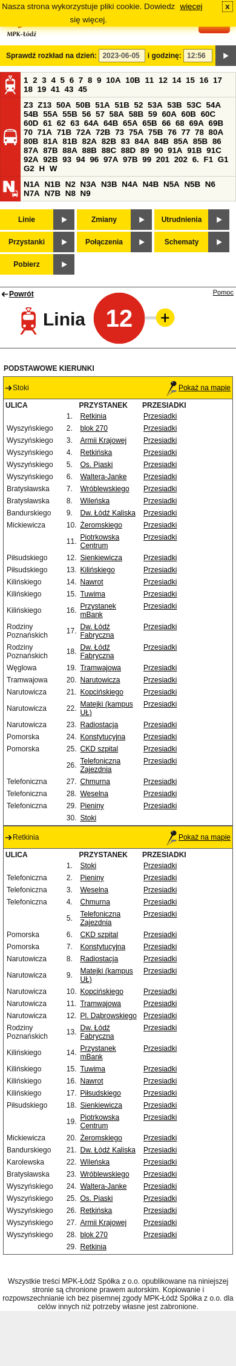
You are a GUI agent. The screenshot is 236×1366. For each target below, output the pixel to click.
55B (69, 114)
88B (89, 150)
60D (31, 123)
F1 (208, 159)
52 (138, 104)
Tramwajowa (100, 668)
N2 (70, 184)
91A (175, 150)
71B (64, 132)
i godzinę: (165, 55)
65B (149, 123)
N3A (88, 184)
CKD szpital (99, 749)
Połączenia (104, 242)
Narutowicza (100, 680)
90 (158, 150)
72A (83, 132)
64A (91, 123)
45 (82, 89)
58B (136, 114)
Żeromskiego (101, 525)
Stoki (88, 818)
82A (89, 141)
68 (180, 123)
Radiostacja (99, 725)
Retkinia (93, 416)
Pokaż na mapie (198, 388)
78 (199, 132)
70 (28, 132)
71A (45, 132)
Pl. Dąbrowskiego (108, 1015)
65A (130, 123)
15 (190, 80)
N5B (192, 184)
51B (121, 104)
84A (141, 141)
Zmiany (104, 219)
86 (216, 141)
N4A (130, 184)
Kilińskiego (97, 570)
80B (31, 141)
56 (86, 114)
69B (216, 123)
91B (194, 150)
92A (31, 159)
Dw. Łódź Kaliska (107, 513)
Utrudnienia (182, 219)
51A (102, 104)
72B (103, 132)
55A (50, 114)
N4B (151, 184)
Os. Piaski (96, 464)
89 (144, 150)
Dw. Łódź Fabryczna (97, 631)
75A (136, 132)
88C (109, 150)
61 (47, 123)
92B (50, 159)
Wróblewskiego (104, 489)
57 (100, 114)
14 (177, 80)
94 (80, 159)
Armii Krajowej (103, 440)
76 (172, 132)
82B (109, 141)
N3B (109, 184)
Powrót (21, 294)
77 (186, 132)
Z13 (44, 104)
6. (195, 159)
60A (169, 114)
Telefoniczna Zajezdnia (100, 765)
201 (162, 159)
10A (113, 80)
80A (216, 132)
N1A (32, 184)
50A (63, 104)
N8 (70, 193)
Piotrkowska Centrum (99, 541)
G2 (29, 168)
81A (50, 141)
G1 (223, 159)
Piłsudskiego (100, 1093)
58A (117, 114)
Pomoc (223, 292)
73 (119, 132)
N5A (171, 184)
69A (196, 123)
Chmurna (95, 781)
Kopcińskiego (101, 692)
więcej (191, 6)
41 (55, 89)
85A (181, 141)
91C (213, 150)
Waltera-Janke (103, 476)
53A (155, 104)
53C (193, 104)
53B (174, 104)
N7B (52, 193)
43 (69, 89)
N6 (210, 184)
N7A (32, 193)
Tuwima (92, 594)
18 (28, 89)
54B (31, 114)
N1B (52, 184)
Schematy (182, 242)
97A (110, 159)
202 (181, 159)
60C (208, 114)
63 (74, 123)
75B (155, 132)
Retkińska (96, 452)
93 (66, 159)
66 (166, 123)
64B (110, 123)
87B (50, 150)
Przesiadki (160, 416)
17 (217, 80)
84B (161, 141)
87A (31, 150)
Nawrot (91, 582)
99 (146, 159)
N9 (85, 193)
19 (42, 89)
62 (61, 123)
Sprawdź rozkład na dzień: (51, 55)
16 (204, 80)
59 (152, 114)
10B (132, 80)
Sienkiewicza (101, 558)
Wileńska (95, 501)
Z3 (28, 104)
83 (125, 141)
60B (189, 114)
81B (69, 141)
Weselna (94, 793)
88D (128, 150)
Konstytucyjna (102, 737)
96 (94, 159)
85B (200, 141)
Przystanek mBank (98, 610)
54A (213, 104)
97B (130, 159)
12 (163, 80)
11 (149, 80)
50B (83, 104)
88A (69, 150)
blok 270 (93, 428)
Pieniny (91, 806)
